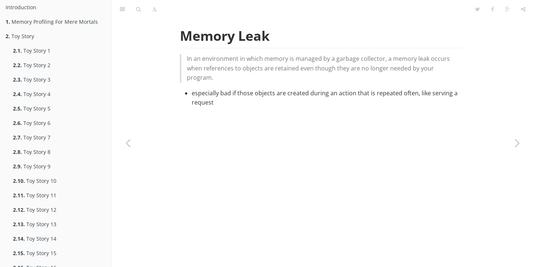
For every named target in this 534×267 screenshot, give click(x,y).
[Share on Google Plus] (507, 9)
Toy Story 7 (31, 137)
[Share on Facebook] (492, 9)
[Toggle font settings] (154, 9)
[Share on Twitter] (477, 9)
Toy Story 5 (31, 108)
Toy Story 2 (31, 65)
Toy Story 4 (31, 94)
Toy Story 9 (31, 166)
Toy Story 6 (31, 122)
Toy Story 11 (34, 195)
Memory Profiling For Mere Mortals (52, 21)
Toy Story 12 (34, 209)
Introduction (21, 7)
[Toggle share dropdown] (523, 9)
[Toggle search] (138, 9)
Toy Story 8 (31, 151)
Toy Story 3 (31, 79)
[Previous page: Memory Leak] (128, 143)
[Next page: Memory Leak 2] (517, 143)
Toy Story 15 (34, 253)
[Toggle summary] (122, 9)
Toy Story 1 (31, 50)
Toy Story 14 (34, 238)
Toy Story (20, 36)
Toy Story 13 (34, 224)
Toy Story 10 (34, 180)
